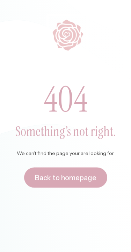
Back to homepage (65, 178)
